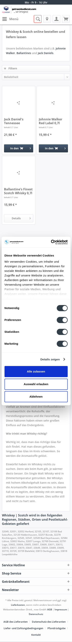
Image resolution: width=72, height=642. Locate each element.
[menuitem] (10, 19)
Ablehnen (35, 396)
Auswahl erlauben (36, 384)
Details (21, 217)
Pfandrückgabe (56, 628)
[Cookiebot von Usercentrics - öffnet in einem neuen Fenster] (51, 242)
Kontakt (36, 634)
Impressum (61, 609)
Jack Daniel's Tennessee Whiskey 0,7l (13, 121)
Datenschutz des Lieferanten (49, 621)
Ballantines (24, 53)
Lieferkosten (18, 605)
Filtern (10, 68)
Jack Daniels (45, 53)
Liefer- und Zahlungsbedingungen (23, 628)
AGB (49, 609)
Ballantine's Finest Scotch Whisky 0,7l (18, 191)
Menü (10, 18)
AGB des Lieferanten (15, 621)
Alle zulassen (36, 371)
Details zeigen (50, 359)
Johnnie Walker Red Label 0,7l (50, 121)
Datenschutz (36, 614)
